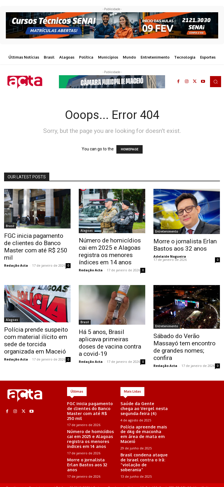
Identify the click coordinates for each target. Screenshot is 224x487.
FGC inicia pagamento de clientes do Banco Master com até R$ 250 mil (35, 246)
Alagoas (86, 230)
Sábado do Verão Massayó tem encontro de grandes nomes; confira (184, 347)
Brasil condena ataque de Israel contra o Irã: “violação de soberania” (142, 449)
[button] (215, 81)
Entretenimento (166, 231)
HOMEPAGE (129, 149)
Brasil (10, 226)
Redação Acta (16, 265)
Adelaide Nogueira (169, 256)
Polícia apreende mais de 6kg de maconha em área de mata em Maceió (143, 428)
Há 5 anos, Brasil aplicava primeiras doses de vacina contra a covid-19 (110, 342)
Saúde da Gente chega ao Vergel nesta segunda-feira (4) (142, 408)
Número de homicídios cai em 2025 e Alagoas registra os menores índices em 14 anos (110, 251)
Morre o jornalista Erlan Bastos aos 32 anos (185, 245)
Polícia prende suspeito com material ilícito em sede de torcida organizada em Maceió (36, 340)
